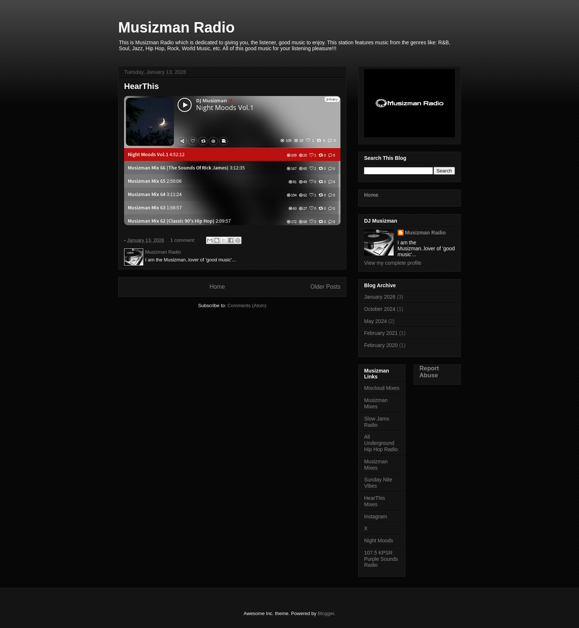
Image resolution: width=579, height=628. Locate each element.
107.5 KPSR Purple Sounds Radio (381, 559)
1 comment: (183, 240)
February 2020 (381, 345)
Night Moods (378, 540)
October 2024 (379, 309)
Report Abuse (429, 371)
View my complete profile (392, 263)
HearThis (141, 86)
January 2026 (379, 297)
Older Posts (325, 287)
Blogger (326, 613)
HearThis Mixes (374, 501)
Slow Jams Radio (376, 422)
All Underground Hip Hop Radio (381, 443)
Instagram (375, 516)
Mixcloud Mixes (382, 388)
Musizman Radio (425, 233)
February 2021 (381, 333)
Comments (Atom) (246, 305)
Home (217, 287)
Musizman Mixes (376, 403)
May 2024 (375, 321)
